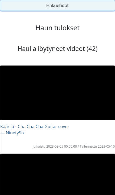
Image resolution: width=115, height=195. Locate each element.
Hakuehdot (57, 5)
